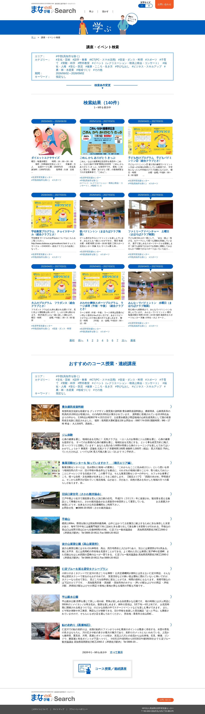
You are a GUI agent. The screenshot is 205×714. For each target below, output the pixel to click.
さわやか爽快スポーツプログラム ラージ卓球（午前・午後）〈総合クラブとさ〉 (101, 306)
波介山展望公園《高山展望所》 (81, 544)
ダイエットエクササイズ (45, 157)
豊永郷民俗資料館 (73, 406)
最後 (133, 340)
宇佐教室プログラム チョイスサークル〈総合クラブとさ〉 (53, 233)
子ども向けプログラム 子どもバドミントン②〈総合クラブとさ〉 (150, 159)
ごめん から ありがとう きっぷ (97, 157)
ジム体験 (67, 434)
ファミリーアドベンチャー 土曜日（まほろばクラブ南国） (148, 233)
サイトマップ (58, 709)
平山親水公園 (70, 596)
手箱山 (66, 519)
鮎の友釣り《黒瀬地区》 (77, 625)
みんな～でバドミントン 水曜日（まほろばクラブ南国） (150, 304)
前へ (80, 340)
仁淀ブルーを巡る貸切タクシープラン (85, 568)
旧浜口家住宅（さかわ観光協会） (82, 494)
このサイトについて (39, 709)
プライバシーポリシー (78, 709)
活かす (105, 11)
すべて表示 (116, 652)
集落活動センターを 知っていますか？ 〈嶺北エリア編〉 (97, 462)
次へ (124, 340)
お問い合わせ (164, 4)
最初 (72, 340)
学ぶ (91, 11)
